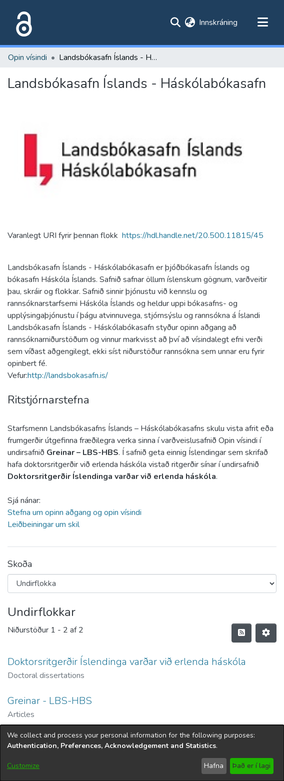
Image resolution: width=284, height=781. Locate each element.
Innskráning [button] (218, 22)
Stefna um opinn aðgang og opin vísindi (75, 512)
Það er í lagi (251, 765)
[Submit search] (175, 22)
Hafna (214, 765)
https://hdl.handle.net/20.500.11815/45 (193, 235)
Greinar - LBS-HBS (50, 701)
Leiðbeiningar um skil (44, 524)
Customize (23, 765)
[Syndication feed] (242, 633)
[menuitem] (190, 22)
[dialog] (142, 753)
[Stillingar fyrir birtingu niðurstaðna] (266, 633)
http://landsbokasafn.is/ (68, 375)
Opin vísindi (27, 57)
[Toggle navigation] (262, 22)
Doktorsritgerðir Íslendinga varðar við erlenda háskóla (127, 661)
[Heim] (22, 23)
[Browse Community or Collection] (142, 583)
